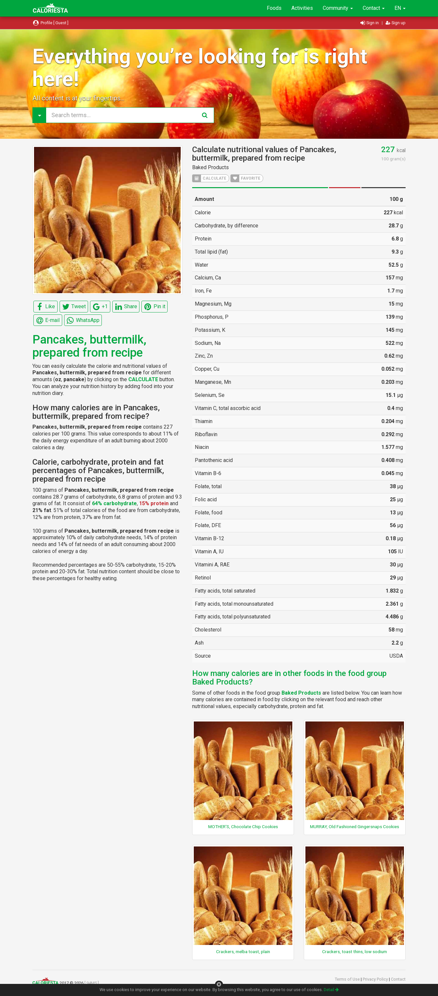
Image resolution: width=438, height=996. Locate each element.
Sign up (396, 22)
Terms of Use (348, 979)
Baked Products (210, 167)
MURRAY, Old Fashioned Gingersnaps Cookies (354, 826)
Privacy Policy (376, 979)
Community (338, 8)
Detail (331, 989)
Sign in (370, 22)
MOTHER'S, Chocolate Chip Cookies (243, 826)
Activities (302, 8)
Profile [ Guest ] (50, 22)
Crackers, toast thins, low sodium (354, 951)
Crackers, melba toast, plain (243, 951)
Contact (374, 8)
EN (400, 8)
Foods (274, 8)
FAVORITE (245, 178)
